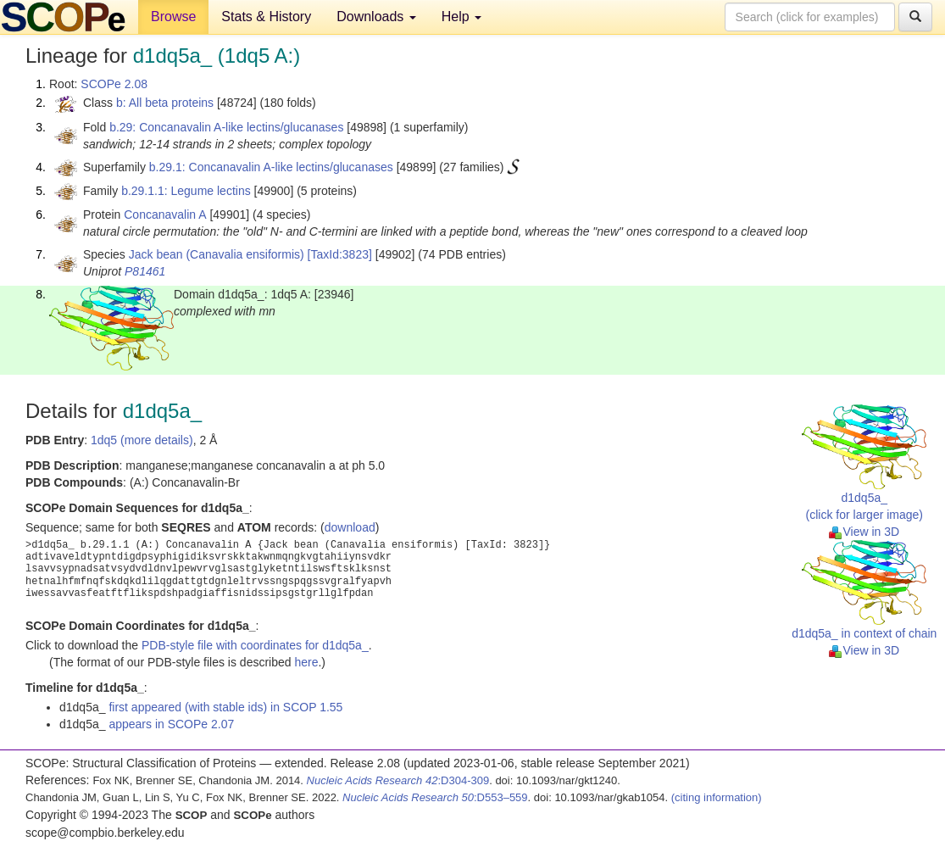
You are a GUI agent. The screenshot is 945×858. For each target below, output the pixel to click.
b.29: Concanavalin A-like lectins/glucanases (226, 127)
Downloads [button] (376, 16)
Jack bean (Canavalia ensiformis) (216, 254)
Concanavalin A (165, 214)
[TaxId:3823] (340, 254)
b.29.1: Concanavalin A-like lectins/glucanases (271, 167)
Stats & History (266, 16)
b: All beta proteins (165, 102)
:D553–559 (435, 797)
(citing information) (716, 797)
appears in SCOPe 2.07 (171, 724)
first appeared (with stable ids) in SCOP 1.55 (225, 707)
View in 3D (864, 531)
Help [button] (461, 16)
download (350, 527)
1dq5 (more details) (142, 440)
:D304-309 (398, 780)
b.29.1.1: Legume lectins (186, 191)
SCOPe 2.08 (114, 84)
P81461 (145, 271)
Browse (173, 16)
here (306, 662)
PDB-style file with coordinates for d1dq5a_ (255, 645)
